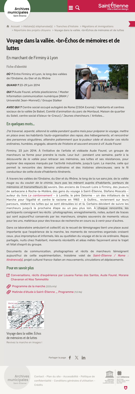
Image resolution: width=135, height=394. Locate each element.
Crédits (38, 384)
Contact (39, 376)
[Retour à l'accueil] (17, 378)
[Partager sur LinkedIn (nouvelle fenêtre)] (83, 358)
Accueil (15, 26)
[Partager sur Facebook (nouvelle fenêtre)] (70, 358)
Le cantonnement (40, 195)
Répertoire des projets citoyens (32, 30)
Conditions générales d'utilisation (73, 380)
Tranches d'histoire (67, 26)
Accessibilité (70, 376)
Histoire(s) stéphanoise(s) (38, 26)
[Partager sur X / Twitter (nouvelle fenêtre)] (77, 358)
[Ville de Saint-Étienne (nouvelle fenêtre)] (113, 6)
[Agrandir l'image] (101, 81)
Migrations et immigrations (97, 26)
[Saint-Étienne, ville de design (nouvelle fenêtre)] (116, 377)
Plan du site (54, 376)
